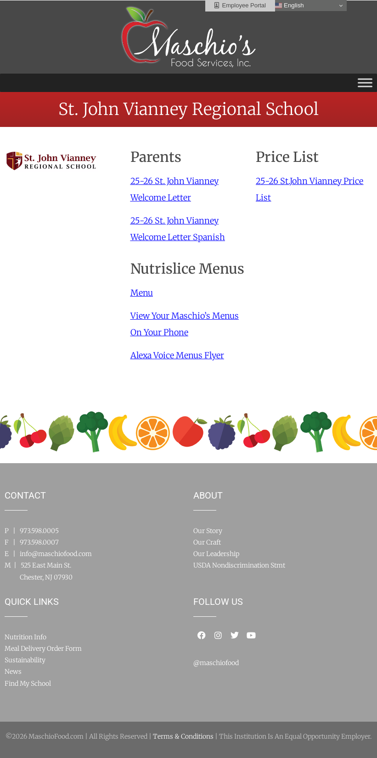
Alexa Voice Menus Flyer (177, 355)
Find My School (28, 683)
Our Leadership (216, 554)
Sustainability (25, 660)
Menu (141, 292)
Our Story (207, 531)
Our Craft (207, 542)
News (13, 671)
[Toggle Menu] (365, 82)
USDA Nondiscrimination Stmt (239, 565)
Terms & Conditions (183, 736)
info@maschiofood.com (56, 554)
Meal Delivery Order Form (43, 648)
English (289, 5)
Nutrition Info (25, 637)
